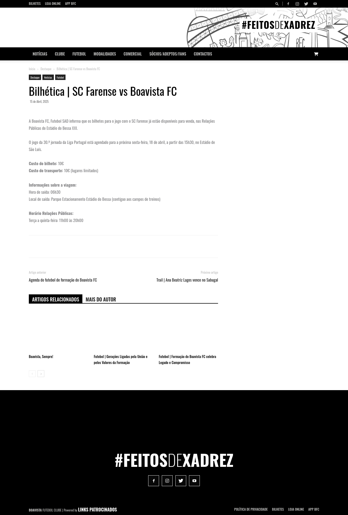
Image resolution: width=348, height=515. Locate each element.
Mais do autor (101, 299)
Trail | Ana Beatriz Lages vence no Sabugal (187, 280)
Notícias (40, 54)
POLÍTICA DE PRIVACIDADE (251, 509)
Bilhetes (35, 3)
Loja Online (53, 3)
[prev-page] (32, 373)
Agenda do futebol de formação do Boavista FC (63, 280)
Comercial (133, 54)
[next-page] (41, 373)
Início (32, 68)
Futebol (79, 54)
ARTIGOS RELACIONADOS (55, 299)
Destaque (46, 68)
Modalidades (105, 54)
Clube (60, 54)
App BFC (70, 3)
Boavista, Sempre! (41, 356)
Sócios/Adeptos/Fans (167, 54)
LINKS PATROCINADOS (97, 509)
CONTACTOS (203, 54)
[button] (278, 4)
